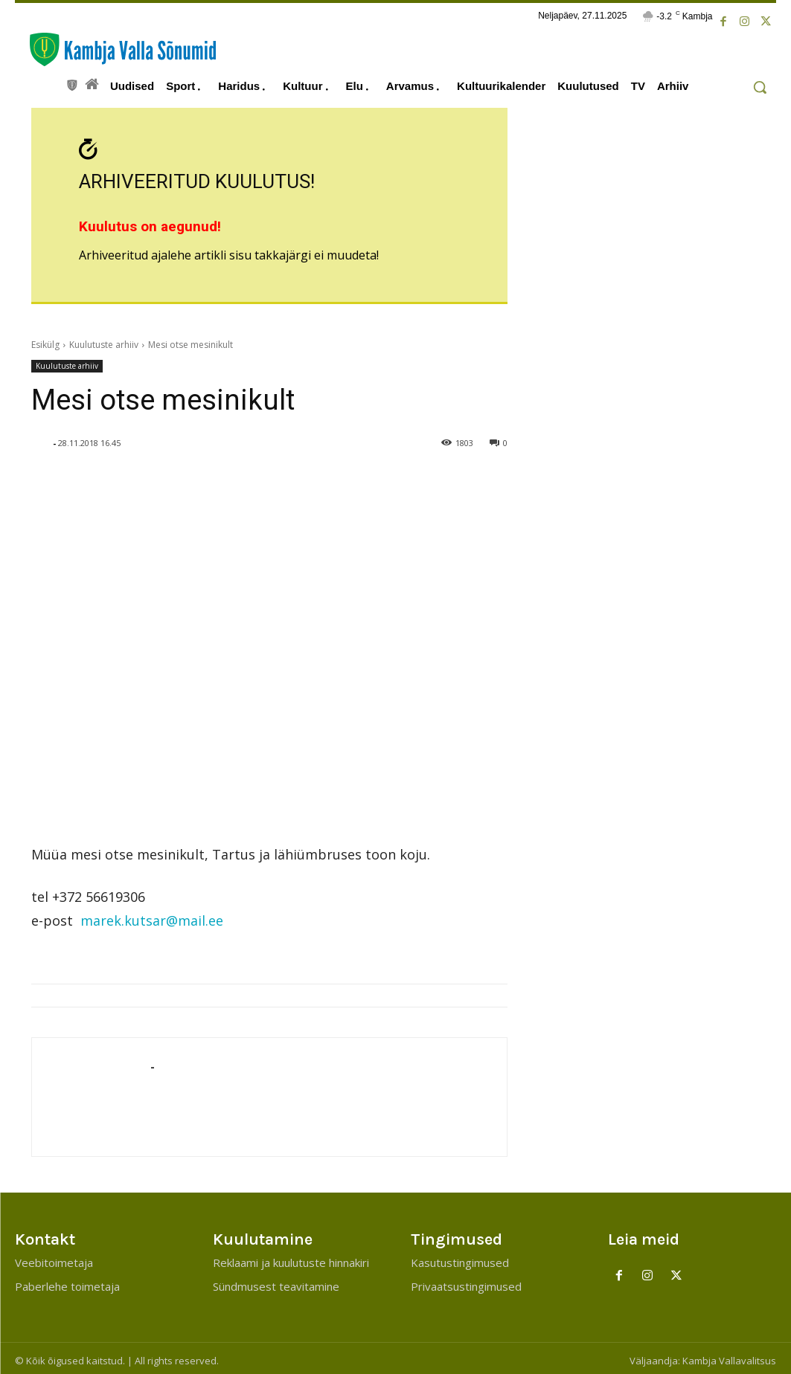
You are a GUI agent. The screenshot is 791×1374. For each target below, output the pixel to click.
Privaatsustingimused (466, 1281)
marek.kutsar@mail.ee (151, 915)
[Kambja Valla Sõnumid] (115, 49)
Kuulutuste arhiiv (103, 340)
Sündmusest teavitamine (276, 1281)
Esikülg (45, 340)
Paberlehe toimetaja (67, 1281)
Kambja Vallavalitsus (729, 1356)
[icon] (72, 83)
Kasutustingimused (460, 1258)
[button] (759, 87)
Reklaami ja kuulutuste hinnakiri (291, 1258)
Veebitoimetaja (54, 1258)
